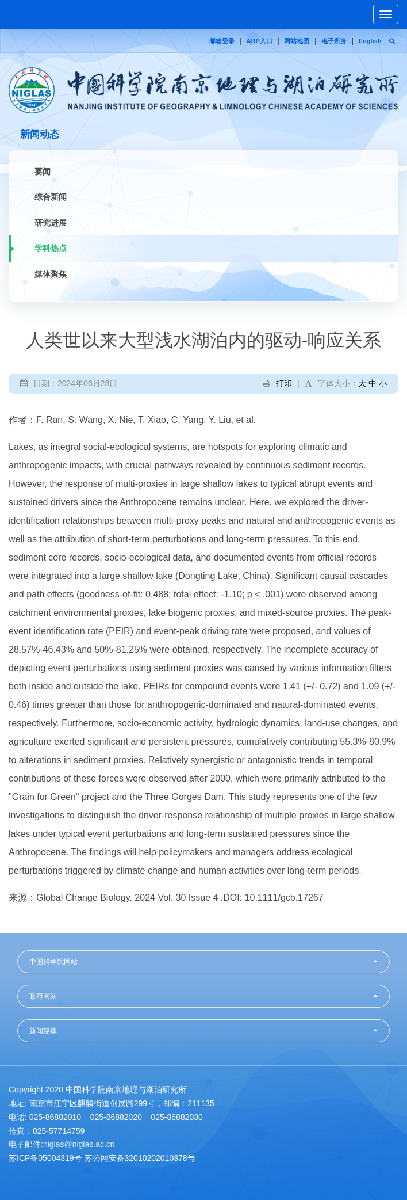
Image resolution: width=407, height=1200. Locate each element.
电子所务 (334, 40)
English (370, 40)
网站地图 (296, 40)
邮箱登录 (222, 40)
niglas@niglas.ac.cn (79, 1144)
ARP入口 (259, 40)
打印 (284, 383)
